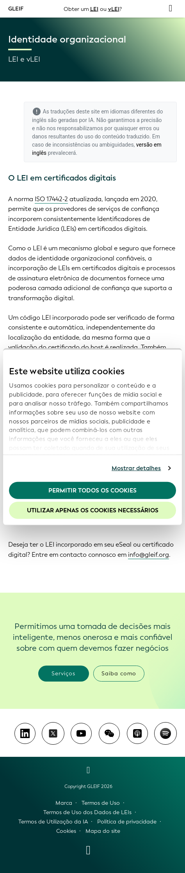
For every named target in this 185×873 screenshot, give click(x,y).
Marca (63, 803)
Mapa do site (102, 831)
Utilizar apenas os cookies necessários (92, 510)
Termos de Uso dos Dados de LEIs (87, 812)
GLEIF (15, 8)
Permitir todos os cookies (92, 490)
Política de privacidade (127, 821)
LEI (94, 8)
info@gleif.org (148, 555)
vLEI (113, 8)
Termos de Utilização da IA (53, 821)
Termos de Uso (101, 803)
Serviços (63, 673)
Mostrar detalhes (136, 468)
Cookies (66, 831)
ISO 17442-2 (51, 199)
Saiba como (118, 673)
